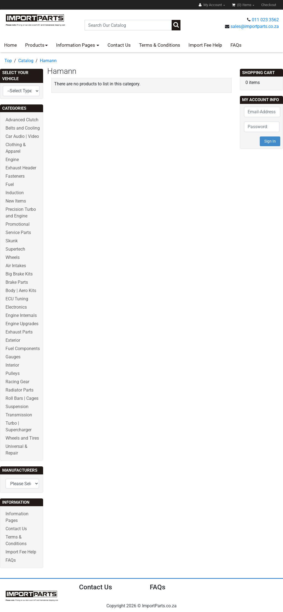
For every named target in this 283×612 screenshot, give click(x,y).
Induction (15, 192)
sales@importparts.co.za (254, 26)
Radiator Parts (19, 390)
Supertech (15, 249)
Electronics (16, 307)
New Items (16, 201)
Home (10, 45)
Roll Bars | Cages (22, 398)
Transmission (19, 414)
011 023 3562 (265, 19)
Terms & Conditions (159, 45)
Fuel (10, 184)
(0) (242, 5)
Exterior (13, 340)
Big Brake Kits (19, 274)
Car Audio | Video (22, 136)
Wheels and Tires (22, 438)
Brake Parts (17, 282)
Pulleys (13, 373)
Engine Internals (21, 315)
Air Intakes (16, 265)
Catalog (25, 60)
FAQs (236, 45)
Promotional (18, 224)
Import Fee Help (205, 45)
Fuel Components (23, 348)
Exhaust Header (21, 167)
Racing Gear (17, 381)
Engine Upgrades (22, 323)
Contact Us (119, 45)
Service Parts (18, 232)
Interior (12, 365)
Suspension (17, 406)
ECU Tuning (17, 298)
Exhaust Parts (19, 332)
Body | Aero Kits (21, 290)
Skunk (12, 240)
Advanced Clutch (22, 119)
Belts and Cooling (23, 128)
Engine (12, 159)
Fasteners (15, 176)
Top (8, 60)
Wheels (13, 257)
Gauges (13, 356)
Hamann (48, 60)
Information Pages (76, 45)
